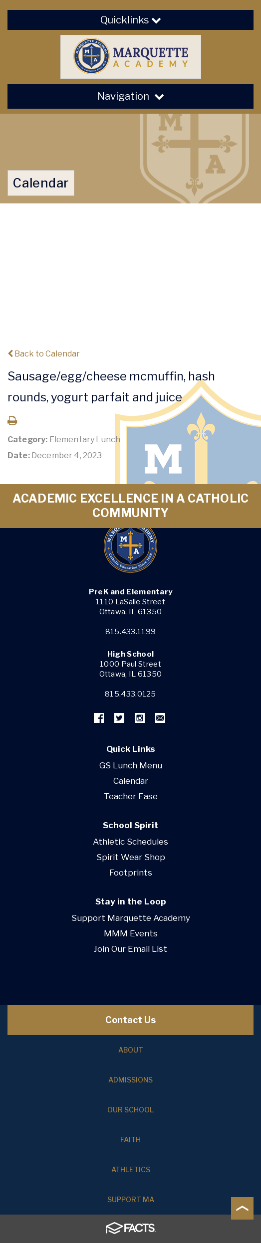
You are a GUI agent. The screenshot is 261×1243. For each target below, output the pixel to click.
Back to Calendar (43, 353)
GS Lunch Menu (130, 765)
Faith (130, 1139)
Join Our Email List (130, 949)
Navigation (130, 96)
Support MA (130, 1199)
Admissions (130, 1079)
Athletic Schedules (130, 842)
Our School (130, 1109)
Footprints (130, 873)
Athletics (130, 1169)
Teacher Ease (131, 796)
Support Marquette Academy (130, 918)
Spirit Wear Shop (130, 857)
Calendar (130, 781)
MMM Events (131, 933)
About (130, 1050)
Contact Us (130, 1020)
